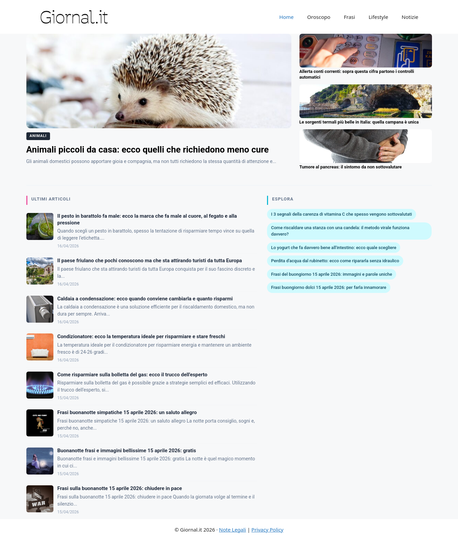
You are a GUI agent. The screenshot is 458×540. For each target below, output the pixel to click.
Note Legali (232, 529)
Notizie (410, 17)
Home (286, 17)
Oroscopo (318, 17)
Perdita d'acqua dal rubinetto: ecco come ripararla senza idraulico (335, 260)
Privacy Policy (267, 529)
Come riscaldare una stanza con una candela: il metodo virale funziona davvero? (340, 231)
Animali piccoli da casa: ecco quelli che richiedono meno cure (147, 149)
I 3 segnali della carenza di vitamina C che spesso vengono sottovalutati (341, 214)
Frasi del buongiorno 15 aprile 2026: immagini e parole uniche (331, 274)
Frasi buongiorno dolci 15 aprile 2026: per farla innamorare (328, 287)
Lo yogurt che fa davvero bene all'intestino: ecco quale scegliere (333, 247)
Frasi (349, 17)
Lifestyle (378, 17)
